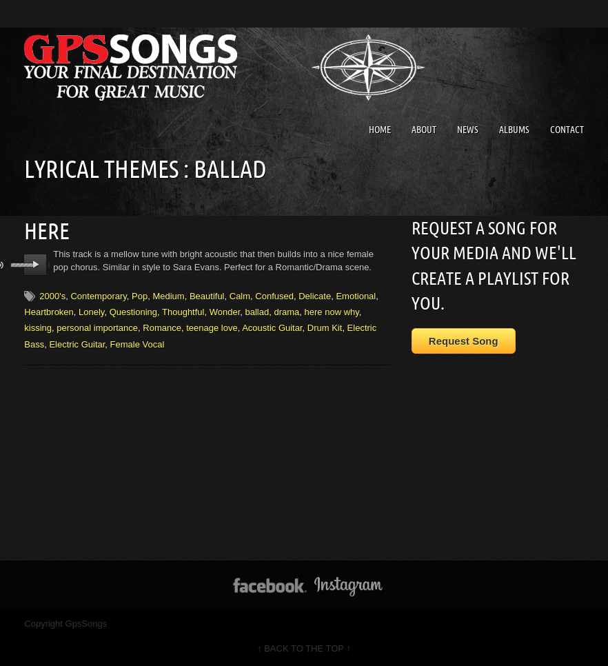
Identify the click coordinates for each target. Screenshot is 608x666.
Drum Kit (325, 328)
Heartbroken (49, 312)
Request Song (463, 341)
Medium (168, 296)
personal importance (97, 328)
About (424, 129)
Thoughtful (183, 312)
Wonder (225, 312)
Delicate (314, 296)
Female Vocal (137, 344)
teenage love (211, 328)
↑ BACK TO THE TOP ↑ (304, 648)
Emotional (356, 296)
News (467, 129)
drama (286, 312)
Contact (567, 129)
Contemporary (98, 296)
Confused (274, 296)
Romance (162, 328)
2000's (52, 296)
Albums (514, 129)
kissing (38, 328)
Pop (140, 296)
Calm (240, 296)
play (35, 264)
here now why (332, 312)
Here (47, 231)
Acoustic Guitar (272, 328)
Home (380, 129)
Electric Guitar (77, 344)
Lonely (91, 312)
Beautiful (207, 296)
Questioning (133, 312)
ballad (257, 312)
